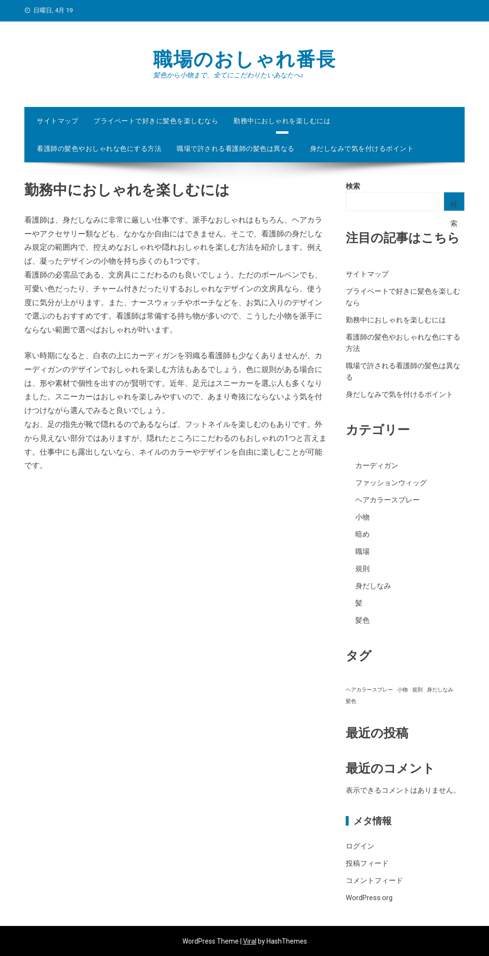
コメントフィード (374, 880)
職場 (362, 551)
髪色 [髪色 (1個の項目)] (351, 701)
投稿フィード (367, 863)
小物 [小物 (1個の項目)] (402, 690)
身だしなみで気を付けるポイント (362, 148)
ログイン (360, 846)
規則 (362, 568)
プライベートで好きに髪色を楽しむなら (156, 121)
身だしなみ (373, 586)
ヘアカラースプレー (387, 500)
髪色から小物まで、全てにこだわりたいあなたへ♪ (228, 75)
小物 (362, 517)
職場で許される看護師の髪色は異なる (236, 148)
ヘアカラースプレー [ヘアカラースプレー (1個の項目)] (369, 690)
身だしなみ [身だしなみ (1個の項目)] (440, 690)
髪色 (362, 620)
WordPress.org (369, 897)
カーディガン (376, 465)
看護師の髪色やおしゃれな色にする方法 (99, 148)
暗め (362, 534)
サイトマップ (57, 121)
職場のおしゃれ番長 (244, 59)
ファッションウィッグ (391, 482)
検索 (353, 186)
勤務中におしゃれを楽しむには (282, 121)
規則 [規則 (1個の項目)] (417, 690)
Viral (249, 941)
